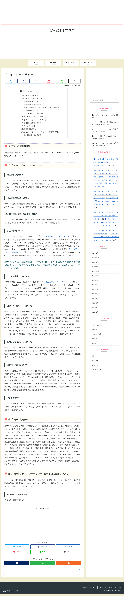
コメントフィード (97, 365)
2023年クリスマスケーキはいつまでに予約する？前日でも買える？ (105, 144)
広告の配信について (31, 111)
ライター (94, 338)
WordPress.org (96, 369)
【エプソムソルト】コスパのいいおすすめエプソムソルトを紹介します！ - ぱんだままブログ (105, 222)
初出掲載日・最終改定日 (32, 137)
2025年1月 (95, 253)
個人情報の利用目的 (31, 102)
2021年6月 (95, 289)
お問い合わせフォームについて (35, 121)
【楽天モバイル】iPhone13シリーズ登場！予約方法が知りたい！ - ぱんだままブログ (106, 237)
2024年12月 (95, 257)
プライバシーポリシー (104, 589)
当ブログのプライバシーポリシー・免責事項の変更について (43, 133)
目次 (25, 91)
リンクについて (29, 127)
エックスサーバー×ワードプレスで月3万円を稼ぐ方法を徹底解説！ (105, 130)
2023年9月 (95, 262)
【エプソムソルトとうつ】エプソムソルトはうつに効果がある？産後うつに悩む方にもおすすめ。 (105, 174)
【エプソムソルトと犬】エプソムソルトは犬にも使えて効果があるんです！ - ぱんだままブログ (105, 201)
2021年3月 (95, 303)
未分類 (94, 343)
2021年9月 (95, 276)
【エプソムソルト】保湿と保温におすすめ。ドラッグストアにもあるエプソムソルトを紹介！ (105, 216)
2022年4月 (95, 266)
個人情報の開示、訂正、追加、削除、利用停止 (42, 108)
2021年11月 (95, 271)
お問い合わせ (117, 589)
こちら (69, 296)
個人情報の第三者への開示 (33, 105)
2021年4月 (95, 298)
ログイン (94, 356)
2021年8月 (95, 280)
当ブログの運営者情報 (30, 95)
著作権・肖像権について (32, 124)
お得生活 (94, 329)
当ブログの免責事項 (29, 130)
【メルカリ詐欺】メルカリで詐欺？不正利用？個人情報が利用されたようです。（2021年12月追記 (105, 162)
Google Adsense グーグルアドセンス (54, 238)
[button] (117, 100)
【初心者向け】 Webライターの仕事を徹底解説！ (105, 116)
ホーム (83, 589)
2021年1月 (95, 312)
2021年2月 (95, 307)
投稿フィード (96, 360)
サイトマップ (91, 589)
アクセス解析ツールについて (34, 114)
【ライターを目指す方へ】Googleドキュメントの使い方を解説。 (105, 137)
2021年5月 (95, 294)
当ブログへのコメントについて (35, 118)
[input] (104, 100)
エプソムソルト (96, 325)
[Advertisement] (42, 526)
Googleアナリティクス (54, 284)
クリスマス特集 (96, 334)
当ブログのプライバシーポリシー (34, 98)
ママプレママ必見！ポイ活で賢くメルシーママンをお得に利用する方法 (105, 123)
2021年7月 (95, 285)
